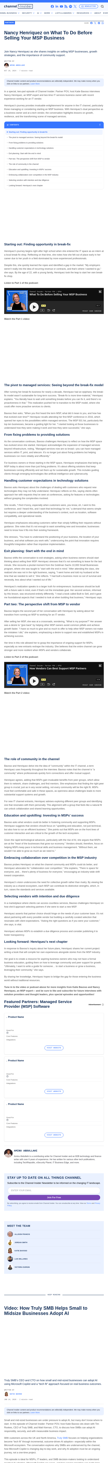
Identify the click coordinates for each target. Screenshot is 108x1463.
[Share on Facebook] (91, 23)
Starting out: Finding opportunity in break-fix (28, 132)
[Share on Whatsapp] (103, 23)
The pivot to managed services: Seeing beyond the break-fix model (36, 137)
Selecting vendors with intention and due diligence (29, 180)
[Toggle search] (102, 6)
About (86, 13)
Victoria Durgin (22, 1267)
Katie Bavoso (21, 1251)
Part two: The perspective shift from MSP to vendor (29, 159)
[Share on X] (95, 23)
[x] (75, 6)
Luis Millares (21, 1259)
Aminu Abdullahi (14, 65)
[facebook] (52, 6)
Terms (89, 1203)
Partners (9, 23)
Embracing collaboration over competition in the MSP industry (33, 175)
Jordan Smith (21, 1242)
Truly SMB (62, 1438)
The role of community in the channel (24, 164)
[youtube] (61, 6)
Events (96, 13)
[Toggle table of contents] (54, 125)
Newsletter (88, 6)
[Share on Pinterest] (99, 23)
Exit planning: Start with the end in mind (25, 153)
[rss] (65, 6)
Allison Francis (22, 1234)
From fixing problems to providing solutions (26, 143)
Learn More (35, 84)
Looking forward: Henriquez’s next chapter (26, 185)
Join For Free (54, 1197)
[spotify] (70, 6)
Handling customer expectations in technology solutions (31, 148)
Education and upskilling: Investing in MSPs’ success (30, 169)
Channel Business (19, 13)
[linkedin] (56, 6)
